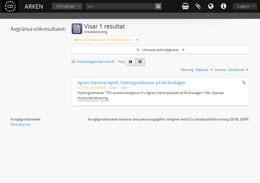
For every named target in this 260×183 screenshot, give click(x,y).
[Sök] (123, 6)
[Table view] (140, 62)
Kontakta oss (20, 124)
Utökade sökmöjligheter (161, 50)
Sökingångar (65, 6)
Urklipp (198, 6)
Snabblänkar (223, 6)
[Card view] (130, 62)
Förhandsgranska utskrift (93, 61)
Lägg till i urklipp (244, 82)
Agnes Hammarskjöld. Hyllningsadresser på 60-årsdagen (131, 82)
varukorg (185, 6)
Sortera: (221, 69)
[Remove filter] (137, 39)
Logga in (243, 6)
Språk (210, 6)
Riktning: (187, 69)
